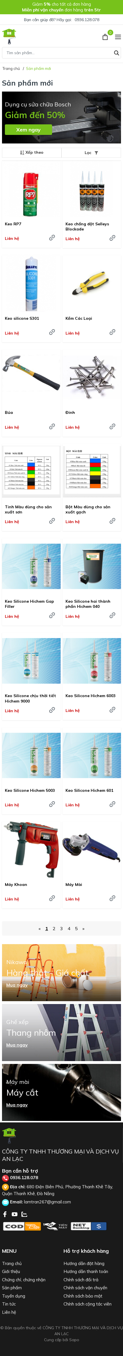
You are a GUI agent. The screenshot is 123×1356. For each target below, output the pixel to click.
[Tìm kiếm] (117, 52)
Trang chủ (12, 1263)
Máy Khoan (16, 884)
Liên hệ (9, 1312)
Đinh (70, 412)
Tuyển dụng (13, 1296)
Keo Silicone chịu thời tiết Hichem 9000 (30, 698)
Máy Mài (74, 884)
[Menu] (118, 36)
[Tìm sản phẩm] (61, 52)
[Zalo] (24, 1214)
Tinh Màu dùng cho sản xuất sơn (28, 509)
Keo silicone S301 (22, 318)
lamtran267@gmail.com (47, 1202)
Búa (9, 412)
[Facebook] (5, 1214)
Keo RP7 (13, 223)
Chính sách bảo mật (83, 1296)
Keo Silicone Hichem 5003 (30, 790)
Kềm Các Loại (79, 318)
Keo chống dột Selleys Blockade (87, 226)
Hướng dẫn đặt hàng (84, 1263)
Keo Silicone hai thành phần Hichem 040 (88, 604)
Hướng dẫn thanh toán (86, 1271)
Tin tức (9, 1304)
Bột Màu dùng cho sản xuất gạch (88, 509)
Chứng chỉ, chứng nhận (23, 1279)
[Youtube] (15, 1214)
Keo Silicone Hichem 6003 (91, 695)
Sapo (74, 1339)
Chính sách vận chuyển (85, 1287)
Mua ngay (17, 985)
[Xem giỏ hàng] (105, 36)
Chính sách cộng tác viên (88, 1304)
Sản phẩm (12, 1287)
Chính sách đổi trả (81, 1279)
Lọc (91, 152)
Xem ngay (28, 129)
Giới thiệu (11, 1271)
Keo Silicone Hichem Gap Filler (29, 604)
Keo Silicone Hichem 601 (89, 790)
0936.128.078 (87, 19)
